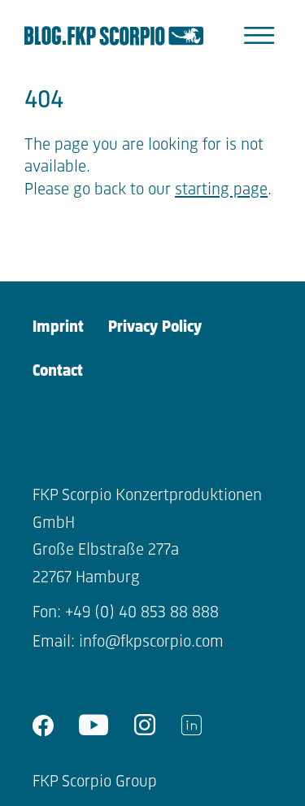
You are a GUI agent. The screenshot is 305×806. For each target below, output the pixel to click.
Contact (58, 371)
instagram (144, 725)
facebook (43, 725)
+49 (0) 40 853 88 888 (142, 612)
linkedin (191, 725)
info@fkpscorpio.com (151, 642)
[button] (259, 36)
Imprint (58, 327)
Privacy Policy (155, 327)
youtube (93, 725)
